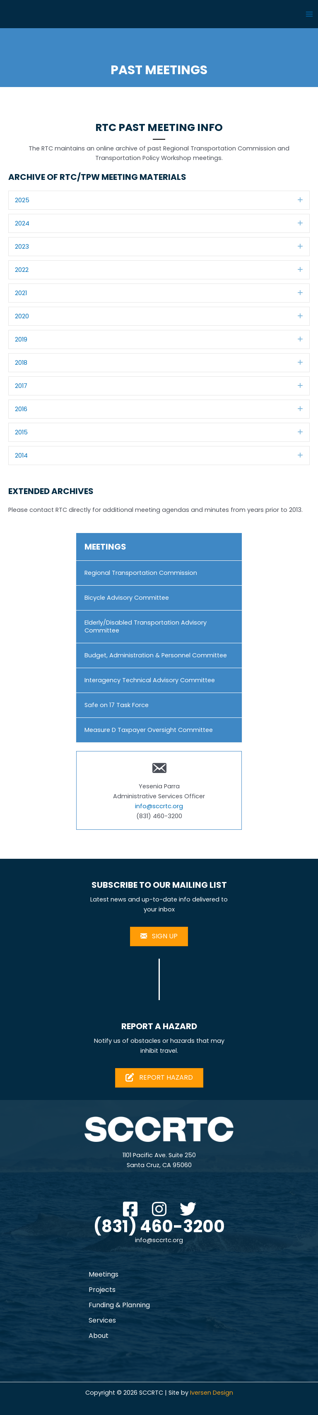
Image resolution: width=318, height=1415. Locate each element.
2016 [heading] (21, 409)
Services (102, 1320)
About (98, 1335)
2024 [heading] (22, 223)
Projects (102, 1289)
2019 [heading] (21, 339)
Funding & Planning (119, 1305)
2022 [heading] (22, 270)
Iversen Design (211, 1392)
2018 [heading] (21, 363)
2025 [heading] (22, 200)
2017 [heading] (21, 386)
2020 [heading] (22, 316)
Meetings (103, 1274)
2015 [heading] (21, 432)
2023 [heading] (22, 246)
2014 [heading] (21, 455)
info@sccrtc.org (159, 806)
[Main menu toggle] (309, 14)
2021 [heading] (21, 293)
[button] (300, 200)
